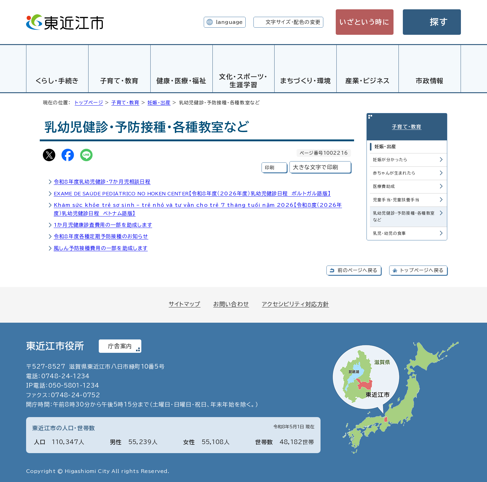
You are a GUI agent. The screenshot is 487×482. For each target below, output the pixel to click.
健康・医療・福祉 (182, 80)
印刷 (269, 166)
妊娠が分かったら (390, 159)
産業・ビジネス (367, 80)
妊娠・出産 (159, 101)
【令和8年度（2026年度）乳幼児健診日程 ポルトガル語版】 (192, 192)
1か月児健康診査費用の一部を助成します (103, 223)
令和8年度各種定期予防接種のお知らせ (101, 235)
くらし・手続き (57, 80)
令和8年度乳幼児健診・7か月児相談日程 (102, 180)
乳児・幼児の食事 (389, 232)
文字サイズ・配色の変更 (293, 22)
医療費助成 (384, 185)
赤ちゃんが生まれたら (394, 172)
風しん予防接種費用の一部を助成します (101, 247)
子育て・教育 (119, 80)
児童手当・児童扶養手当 (396, 199)
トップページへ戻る (422, 269)
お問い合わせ (231, 303)
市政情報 (430, 80)
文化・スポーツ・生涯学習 (243, 80)
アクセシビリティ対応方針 (295, 303)
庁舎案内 (120, 345)
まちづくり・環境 (305, 80)
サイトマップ (184, 303)
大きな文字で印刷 (315, 166)
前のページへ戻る (358, 269)
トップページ (89, 101)
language (229, 22)
